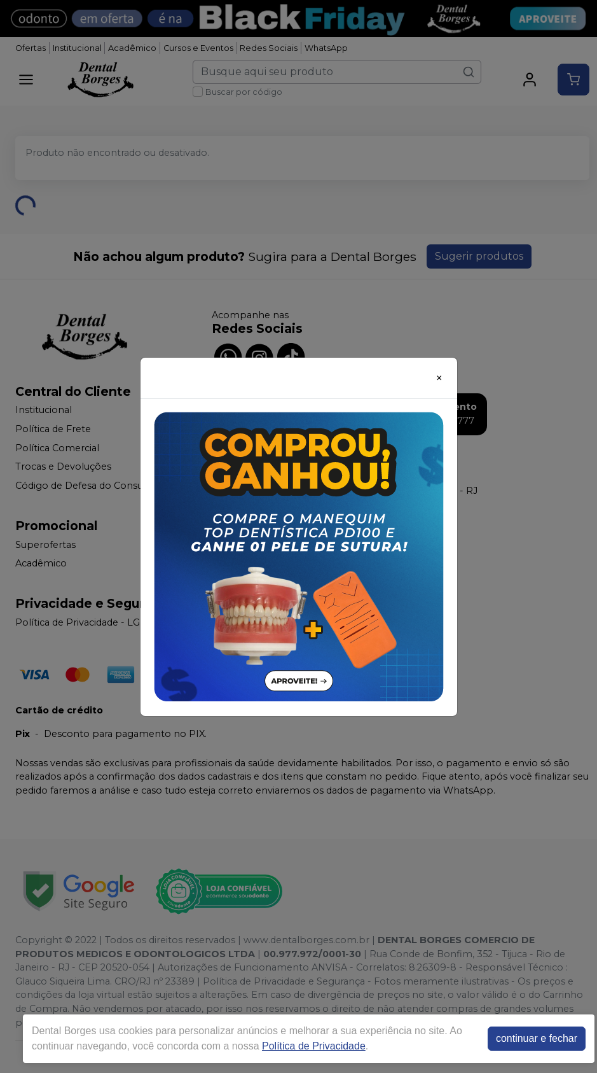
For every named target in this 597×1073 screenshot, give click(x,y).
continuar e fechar (536, 1038)
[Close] (439, 378)
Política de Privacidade (314, 1046)
